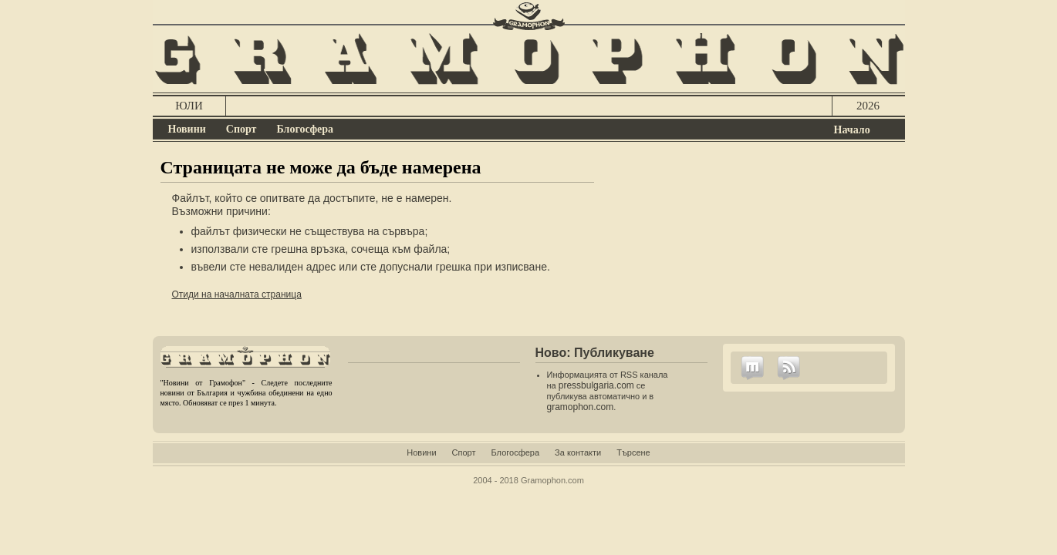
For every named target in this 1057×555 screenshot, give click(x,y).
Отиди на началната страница (237, 294)
